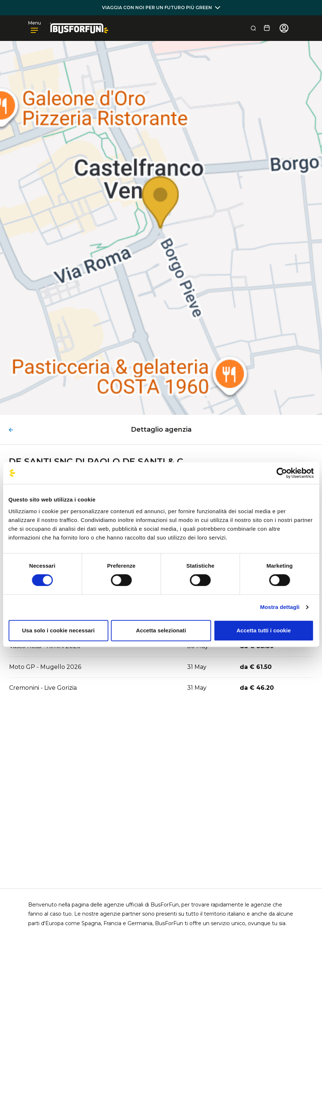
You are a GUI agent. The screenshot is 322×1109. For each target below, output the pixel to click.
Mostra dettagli (279, 607)
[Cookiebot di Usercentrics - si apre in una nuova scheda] (282, 473)
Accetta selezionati (161, 630)
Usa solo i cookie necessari (58, 630)
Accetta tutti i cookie (263, 630)
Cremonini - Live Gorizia (43, 687)
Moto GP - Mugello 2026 (45, 666)
